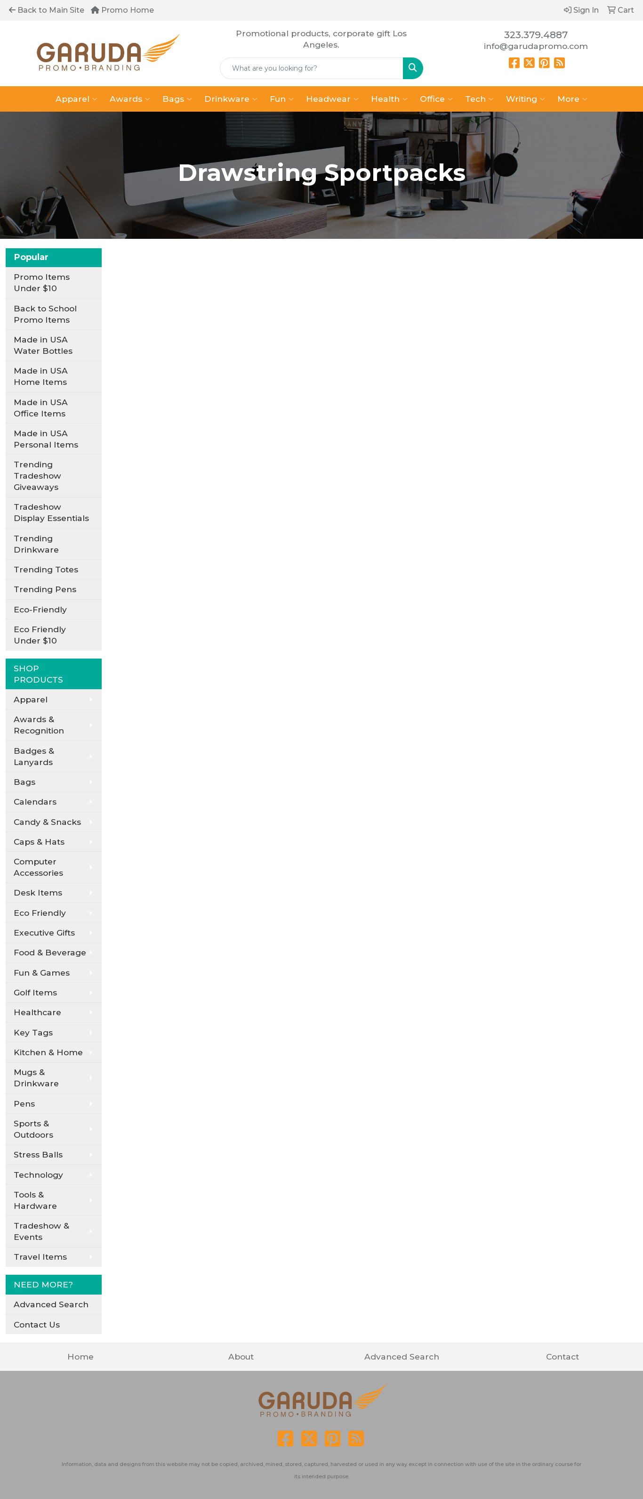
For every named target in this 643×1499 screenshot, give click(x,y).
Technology (38, 1175)
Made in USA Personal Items (46, 438)
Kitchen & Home (48, 1052)
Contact (562, 1356)
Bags (177, 99)
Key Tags (33, 1032)
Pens (24, 1103)
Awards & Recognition (39, 724)
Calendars (35, 802)
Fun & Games (42, 973)
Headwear (332, 99)
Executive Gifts (44, 932)
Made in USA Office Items (41, 407)
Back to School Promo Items (45, 314)
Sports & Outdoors (33, 1129)
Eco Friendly (40, 913)
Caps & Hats (39, 842)
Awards (130, 99)
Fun (282, 99)
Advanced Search (51, 1304)
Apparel (76, 99)
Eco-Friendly (40, 609)
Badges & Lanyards (34, 756)
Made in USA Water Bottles (43, 345)
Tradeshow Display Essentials (51, 512)
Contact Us (37, 1324)
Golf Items (35, 992)
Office (436, 99)
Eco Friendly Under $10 (40, 634)
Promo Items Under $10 (42, 282)
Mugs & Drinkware (36, 1077)
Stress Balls (38, 1154)
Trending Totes (46, 569)
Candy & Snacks (47, 822)
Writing (525, 99)
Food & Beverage (50, 952)
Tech (479, 99)
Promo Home (122, 10)
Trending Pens (45, 589)
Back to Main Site (46, 10)
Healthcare (37, 1012)
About (241, 1356)
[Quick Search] (311, 68)
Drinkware (230, 99)
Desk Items (38, 892)
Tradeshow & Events (41, 1231)
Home (80, 1356)
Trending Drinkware (36, 543)
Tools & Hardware (35, 1200)
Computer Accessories (38, 867)
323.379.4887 (536, 35)
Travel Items (40, 1257)
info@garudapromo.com (536, 46)
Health (389, 99)
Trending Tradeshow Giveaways (37, 475)
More (572, 99)
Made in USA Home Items (41, 376)
